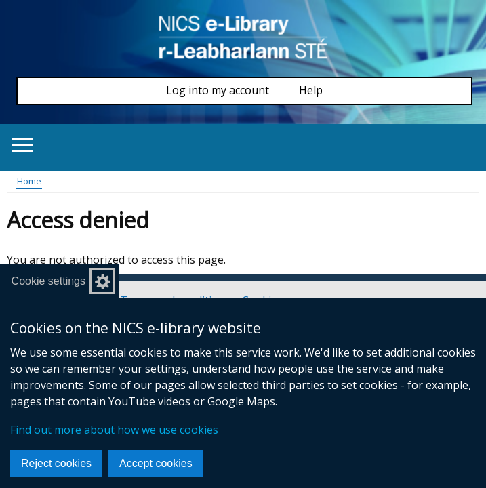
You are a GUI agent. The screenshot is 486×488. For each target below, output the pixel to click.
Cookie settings (48, 281)
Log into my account (217, 90)
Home (29, 181)
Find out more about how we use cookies (114, 429)
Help (311, 90)
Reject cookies (56, 463)
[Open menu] (22, 144)
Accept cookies (156, 463)
